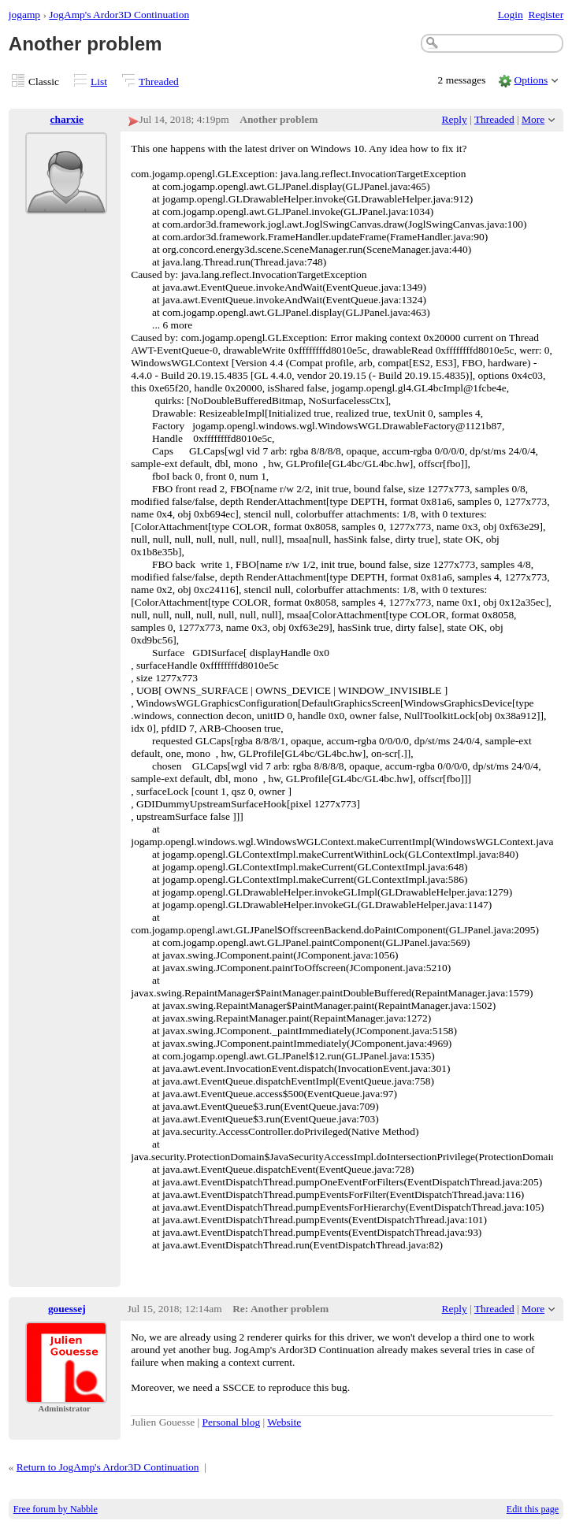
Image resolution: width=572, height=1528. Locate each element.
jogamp (24, 14)
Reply (454, 119)
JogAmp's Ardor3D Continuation (119, 14)
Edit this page (533, 1509)
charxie (67, 119)
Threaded (159, 81)
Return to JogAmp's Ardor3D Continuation (108, 1467)
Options (531, 80)
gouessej (67, 1309)
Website (284, 1422)
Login (510, 14)
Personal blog (231, 1422)
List (99, 81)
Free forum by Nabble (55, 1509)
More (533, 119)
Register (545, 14)
